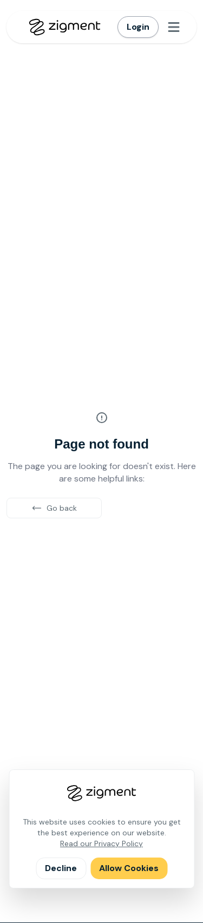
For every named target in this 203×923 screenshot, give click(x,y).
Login (138, 26)
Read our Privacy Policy (101, 843)
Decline (61, 868)
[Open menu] (173, 27)
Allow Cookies (129, 868)
